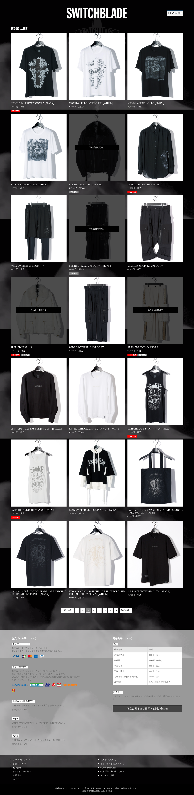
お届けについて (19, 763)
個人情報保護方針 (107, 767)
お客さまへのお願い (21, 771)
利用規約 (16, 767)
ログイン (16, 779)
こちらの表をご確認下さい (160, 682)
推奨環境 (16, 775)
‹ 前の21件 (67, 610)
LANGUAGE (175, 13)
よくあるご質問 (106, 775)
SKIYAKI (109, 791)
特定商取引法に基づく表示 (111, 771)
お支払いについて (107, 760)
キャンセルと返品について (111, 763)
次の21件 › (125, 610)
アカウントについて (21, 760)
